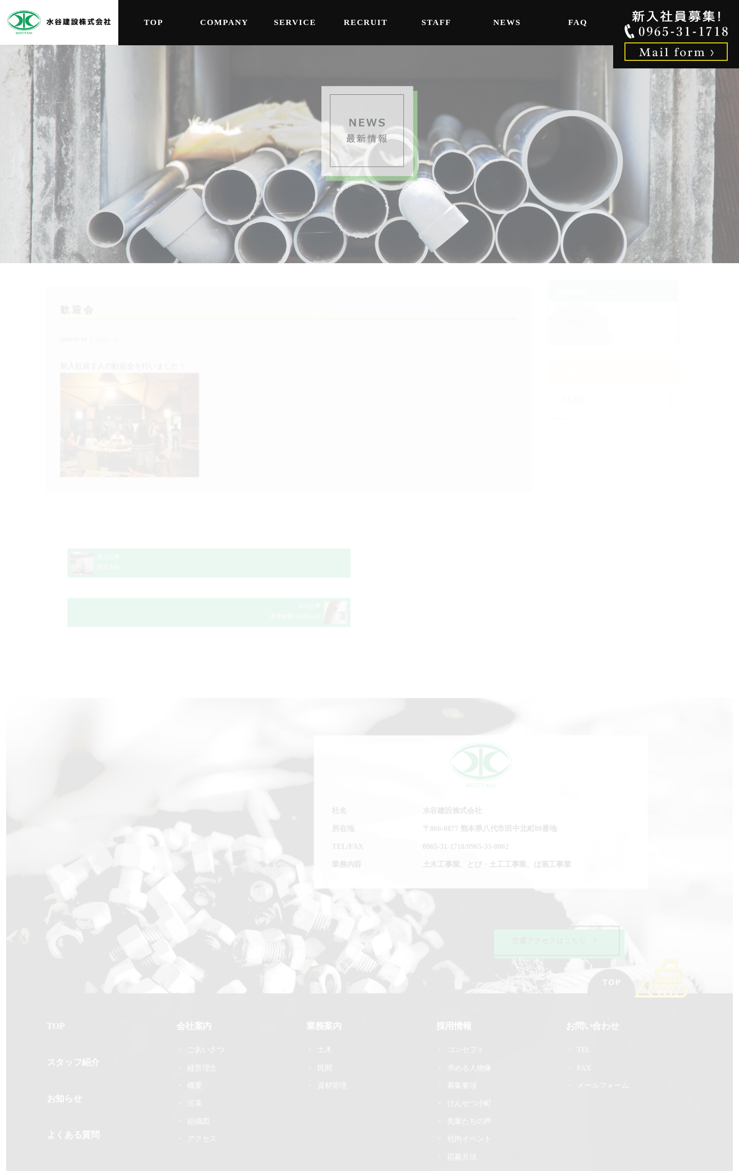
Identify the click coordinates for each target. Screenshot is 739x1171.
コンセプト (464, 1007)
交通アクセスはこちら (553, 898)
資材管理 (332, 1042)
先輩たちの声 (468, 1078)
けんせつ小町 (468, 1060)
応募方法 (461, 1113)
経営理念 (203, 1025)
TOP (153, 22)
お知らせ (110, 340)
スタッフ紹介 (75, 1019)
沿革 (196, 1060)
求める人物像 (468, 1025)
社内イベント (468, 1095)
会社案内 (195, 983)
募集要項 (461, 1042)
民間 (325, 1025)
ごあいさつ (207, 1007)
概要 (196, 1042)
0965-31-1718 (443, 805)
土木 (325, 1007)
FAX (582, 1025)
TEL (585, 1007)
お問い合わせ (591, 983)
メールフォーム (600, 1042)
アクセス (203, 1095)
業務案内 (324, 983)
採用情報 (452, 983)
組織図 (200, 1078)
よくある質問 (75, 1091)
